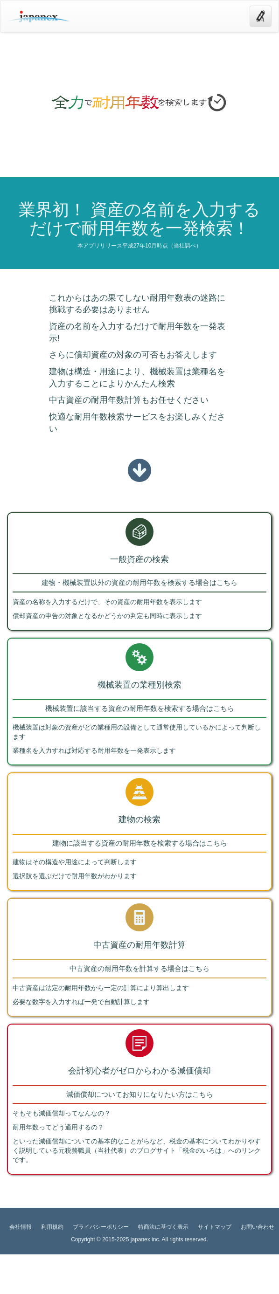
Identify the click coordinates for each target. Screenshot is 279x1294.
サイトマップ (214, 1227)
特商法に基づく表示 (163, 1227)
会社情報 (20, 1227)
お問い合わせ (257, 1227)
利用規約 (52, 1227)
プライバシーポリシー (101, 1227)
